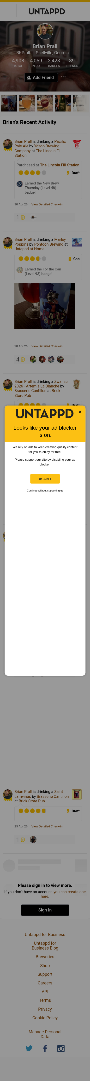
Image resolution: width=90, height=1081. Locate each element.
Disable (45, 479)
